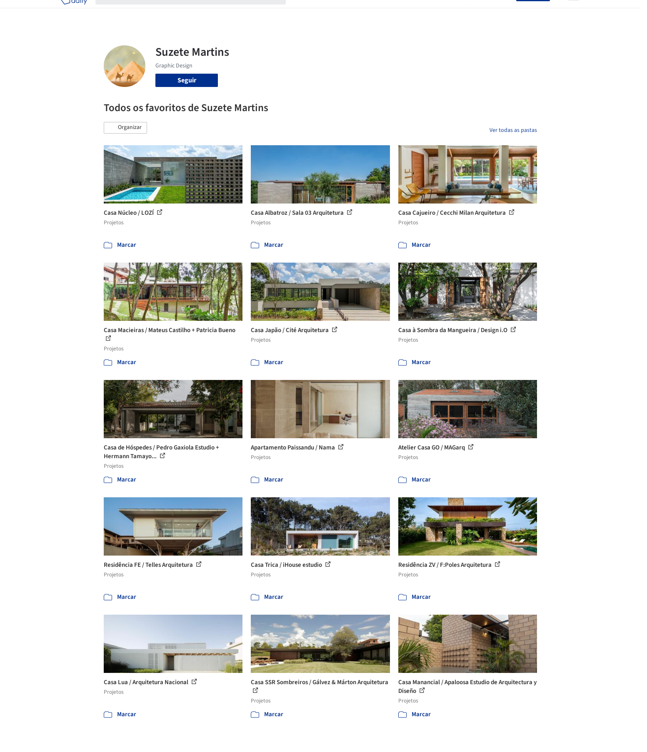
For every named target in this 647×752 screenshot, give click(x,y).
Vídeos (446, 11)
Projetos (306, 11)
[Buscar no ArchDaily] (197, 12)
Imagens (337, 11)
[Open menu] (573, 11)
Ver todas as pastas (513, 130)
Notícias (418, 11)
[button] (125, 128)
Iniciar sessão (492, 11)
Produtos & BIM (378, 11)
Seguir (186, 80)
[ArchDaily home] (73, 11)
